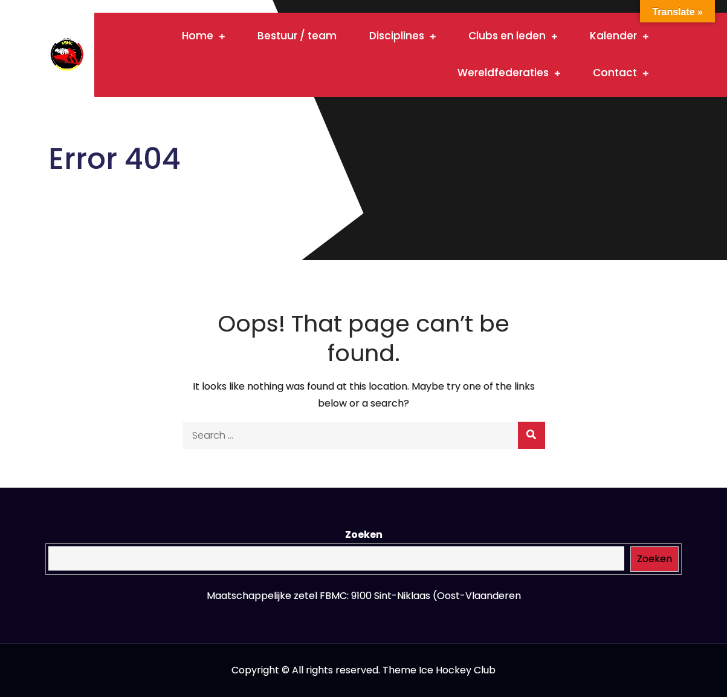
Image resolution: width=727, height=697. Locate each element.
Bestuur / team (297, 35)
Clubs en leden (507, 35)
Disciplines (396, 35)
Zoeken (364, 535)
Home (197, 35)
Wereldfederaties (503, 72)
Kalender (613, 35)
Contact (615, 72)
